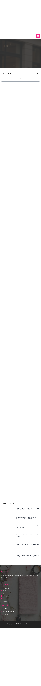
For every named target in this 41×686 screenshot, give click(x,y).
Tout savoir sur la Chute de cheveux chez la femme (28, 535)
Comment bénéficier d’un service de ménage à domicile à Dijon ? (26, 517)
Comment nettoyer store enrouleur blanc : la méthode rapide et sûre (28, 509)
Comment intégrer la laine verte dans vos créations (27, 545)
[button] (38, 36)
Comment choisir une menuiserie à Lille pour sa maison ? (27, 526)
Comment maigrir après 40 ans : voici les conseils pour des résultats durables (27, 556)
